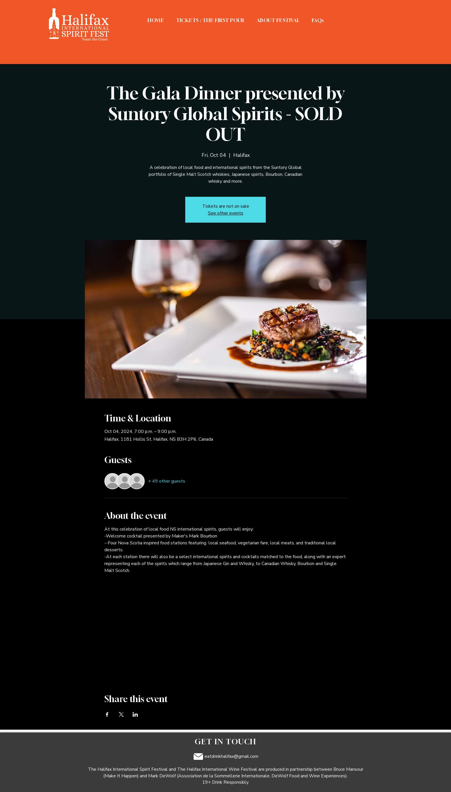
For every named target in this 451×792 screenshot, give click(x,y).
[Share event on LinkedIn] (135, 714)
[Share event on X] (121, 714)
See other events (225, 213)
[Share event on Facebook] (107, 714)
